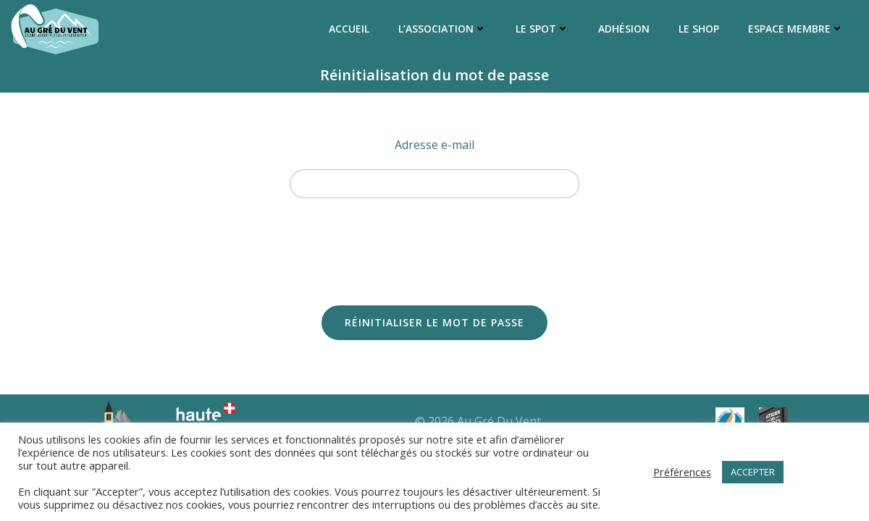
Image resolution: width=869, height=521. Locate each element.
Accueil (349, 28)
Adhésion (624, 28)
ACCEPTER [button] (753, 471)
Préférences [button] (682, 472)
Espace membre (796, 28)
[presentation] (434, 244)
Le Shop (699, 28)
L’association (442, 28)
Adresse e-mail (434, 145)
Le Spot (542, 28)
